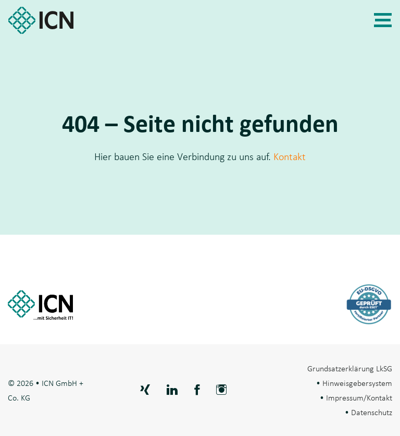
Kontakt (289, 156)
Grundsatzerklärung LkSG (349, 368)
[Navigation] (383, 20)
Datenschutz (371, 412)
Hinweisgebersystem (357, 382)
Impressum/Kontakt (359, 397)
